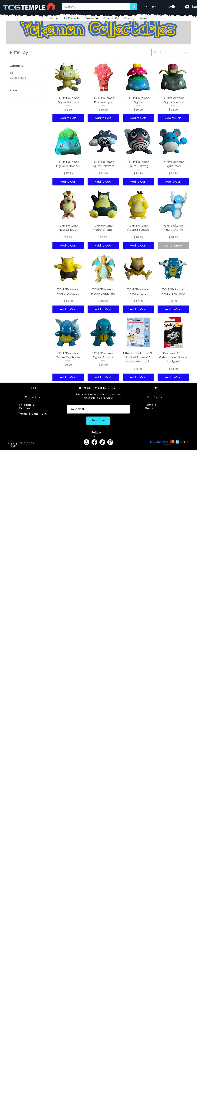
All (11, 73)
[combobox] (170, 52)
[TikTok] (102, 442)
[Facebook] (94, 442)
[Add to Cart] (68, 118)
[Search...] (93, 6)
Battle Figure (18, 77)
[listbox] (150, 7)
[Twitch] (110, 442)
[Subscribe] (98, 421)
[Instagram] (86, 442)
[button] (111, 18)
